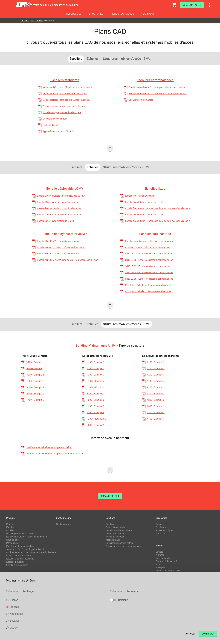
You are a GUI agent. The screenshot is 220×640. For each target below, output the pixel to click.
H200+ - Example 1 (96, 418)
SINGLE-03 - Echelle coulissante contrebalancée (149, 266)
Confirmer (208, 633)
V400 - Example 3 (35, 400)
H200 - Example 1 (95, 393)
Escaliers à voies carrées (55, 118)
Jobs (158, 564)
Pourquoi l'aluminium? (166, 561)
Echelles (10, 530)
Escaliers (10, 527)
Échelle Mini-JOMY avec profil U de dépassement (61, 247)
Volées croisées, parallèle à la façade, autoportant (67, 87)
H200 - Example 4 (95, 412)
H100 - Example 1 (95, 362)
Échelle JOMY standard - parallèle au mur (57, 202)
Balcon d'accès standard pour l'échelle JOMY (59, 208)
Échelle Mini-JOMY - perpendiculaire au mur (58, 241)
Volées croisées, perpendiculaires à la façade (65, 93)
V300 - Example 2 (35, 381)
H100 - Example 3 (95, 374)
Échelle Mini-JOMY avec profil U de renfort (58, 253)
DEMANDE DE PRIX (110, 496)
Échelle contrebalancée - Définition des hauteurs (149, 241)
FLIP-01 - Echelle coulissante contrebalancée (147, 247)
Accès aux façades (115, 536)
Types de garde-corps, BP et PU (59, 131)
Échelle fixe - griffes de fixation (140, 196)
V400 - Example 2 (35, 393)
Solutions (110, 524)
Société (159, 552)
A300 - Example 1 (155, 406)
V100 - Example (34, 362)
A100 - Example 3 (155, 374)
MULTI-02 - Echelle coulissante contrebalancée (148, 291)
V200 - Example (34, 368)
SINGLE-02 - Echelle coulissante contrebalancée (149, 260)
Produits (10, 524)
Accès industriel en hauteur (119, 530)
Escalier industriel (15, 562)
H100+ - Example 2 (96, 387)
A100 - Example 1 (155, 362)
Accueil (25, 20)
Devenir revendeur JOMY (168, 570)
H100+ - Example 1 (96, 381)
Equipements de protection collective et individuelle (31, 552)
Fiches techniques (122, 14)
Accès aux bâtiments (116, 533)
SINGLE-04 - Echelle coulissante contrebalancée (149, 272)
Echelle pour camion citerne (20, 533)
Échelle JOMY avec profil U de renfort (55, 221)
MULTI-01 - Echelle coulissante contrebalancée (148, 285)
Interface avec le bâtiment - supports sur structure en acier (55, 453)
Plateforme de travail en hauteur (22, 546)
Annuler (190, 633)
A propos (160, 555)
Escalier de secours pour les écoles (123, 546)
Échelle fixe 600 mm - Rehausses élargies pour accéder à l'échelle (157, 221)
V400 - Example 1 (35, 387)
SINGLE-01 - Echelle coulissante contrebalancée (149, 253)
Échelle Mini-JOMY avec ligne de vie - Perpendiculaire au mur (67, 260)
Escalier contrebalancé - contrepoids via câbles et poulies (157, 87)
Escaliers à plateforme (17, 565)
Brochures (96, 14)
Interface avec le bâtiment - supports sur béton (49, 447)
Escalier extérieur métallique (20, 558)
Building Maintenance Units (96, 345)
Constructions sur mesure (19, 555)
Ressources (73, 14)
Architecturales (113, 540)
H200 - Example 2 (95, 400)
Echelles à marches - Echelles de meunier (26, 536)
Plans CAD (148, 14)
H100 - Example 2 (95, 368)
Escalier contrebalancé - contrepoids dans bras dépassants (158, 93)
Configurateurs (63, 524)
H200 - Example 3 (95, 406)
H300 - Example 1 (95, 425)
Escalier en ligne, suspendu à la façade (62, 112)
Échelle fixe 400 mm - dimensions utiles (144, 202)
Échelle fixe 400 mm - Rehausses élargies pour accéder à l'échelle (157, 208)
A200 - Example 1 (155, 387)
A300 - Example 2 (155, 412)
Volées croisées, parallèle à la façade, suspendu (66, 100)
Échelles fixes (155, 188)
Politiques (160, 567)
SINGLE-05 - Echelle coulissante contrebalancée (149, 279)
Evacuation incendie (116, 527)
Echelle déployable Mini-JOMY (65, 234)
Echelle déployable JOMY (64, 188)
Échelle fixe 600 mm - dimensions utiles (144, 214)
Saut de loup (12, 540)
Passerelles (12, 543)
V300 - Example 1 (35, 374)
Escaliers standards (64, 80)
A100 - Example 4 (155, 381)
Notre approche (163, 558)
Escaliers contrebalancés (155, 80)
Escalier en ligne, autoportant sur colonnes (64, 106)
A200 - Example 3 (155, 400)
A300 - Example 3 (155, 418)
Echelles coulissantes (155, 234)
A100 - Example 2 (155, 368)
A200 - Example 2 (155, 393)
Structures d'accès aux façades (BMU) (25, 549)
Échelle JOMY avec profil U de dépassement (59, 214)
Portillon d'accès (51, 125)
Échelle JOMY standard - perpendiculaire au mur (61, 196)
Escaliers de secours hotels (119, 543)
